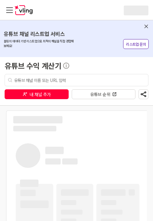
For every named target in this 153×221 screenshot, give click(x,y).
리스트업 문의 (136, 44)
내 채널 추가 (36, 94)
